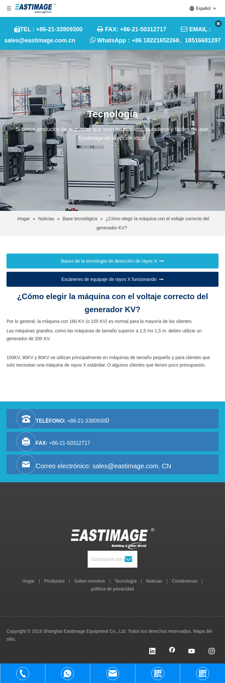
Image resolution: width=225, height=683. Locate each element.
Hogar (28, 581)
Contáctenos (184, 581)
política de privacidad (112, 588)
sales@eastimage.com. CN (132, 466)
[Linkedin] (152, 652)
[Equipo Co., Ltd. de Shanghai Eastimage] (112, 529)
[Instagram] (211, 652)
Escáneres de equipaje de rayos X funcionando (112, 279)
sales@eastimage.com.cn (39, 40)
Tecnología (126, 581)
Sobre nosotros (89, 581)
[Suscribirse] (128, 559)
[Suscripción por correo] (110, 559)
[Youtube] (192, 652)
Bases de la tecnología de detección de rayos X (112, 261)
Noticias (154, 581)
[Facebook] (172, 652)
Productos (54, 581)
